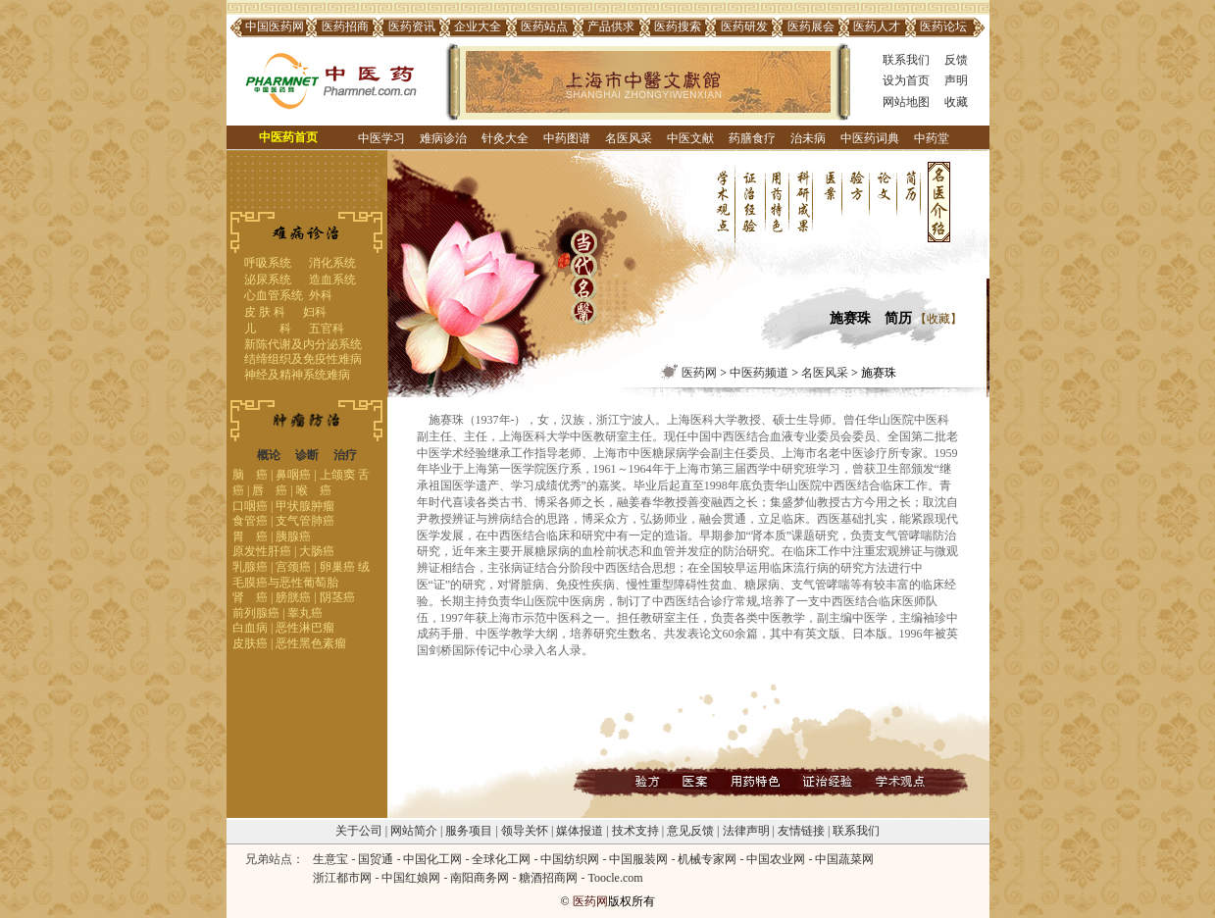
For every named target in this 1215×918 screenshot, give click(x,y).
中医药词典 (869, 138)
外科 (320, 295)
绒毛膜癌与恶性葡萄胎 (301, 574)
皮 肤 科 (264, 312)
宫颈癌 (293, 567)
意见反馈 (690, 831)
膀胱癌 (293, 597)
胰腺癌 (293, 536)
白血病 (250, 628)
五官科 (326, 328)
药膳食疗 (752, 138)
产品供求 (610, 26)
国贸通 (375, 859)
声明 (956, 80)
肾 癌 (250, 597)
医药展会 (811, 26)
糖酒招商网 (548, 878)
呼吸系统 (267, 263)
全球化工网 (501, 859)
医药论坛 (943, 26)
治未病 (808, 138)
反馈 (956, 60)
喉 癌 (313, 490)
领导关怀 (524, 831)
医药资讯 (411, 26)
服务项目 (468, 831)
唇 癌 (269, 490)
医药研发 (744, 26)
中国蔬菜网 (844, 859)
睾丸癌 (305, 613)
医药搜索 (677, 26)
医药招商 (345, 26)
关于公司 (358, 831)
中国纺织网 (569, 859)
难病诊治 (443, 138)
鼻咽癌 (293, 475)
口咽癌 (250, 506)
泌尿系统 (267, 279)
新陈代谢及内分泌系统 (303, 344)
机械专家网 (707, 859)
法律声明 (746, 831)
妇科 (315, 312)
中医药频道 (759, 373)
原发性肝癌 (261, 551)
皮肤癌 (250, 643)
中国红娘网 (410, 878)
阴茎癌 (337, 597)
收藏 (956, 102)
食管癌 (250, 521)
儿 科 (267, 328)
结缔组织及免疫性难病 (303, 359)
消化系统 (332, 263)
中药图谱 (566, 138)
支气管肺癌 (305, 521)
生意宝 (330, 859)
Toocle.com (614, 878)
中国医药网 (274, 26)
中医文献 (690, 138)
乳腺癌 (250, 567)
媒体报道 (579, 831)
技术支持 (635, 831)
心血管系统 (273, 295)
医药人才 (876, 26)
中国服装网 (638, 859)
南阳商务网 (479, 878)
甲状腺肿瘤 (305, 506)
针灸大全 (505, 138)
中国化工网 (432, 859)
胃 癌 (250, 536)
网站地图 (906, 102)
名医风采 (628, 138)
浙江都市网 (342, 878)
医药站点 (544, 26)
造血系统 (332, 279)
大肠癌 (316, 551)
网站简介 (413, 831)
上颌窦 (337, 475)
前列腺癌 (255, 613)
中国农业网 (775, 859)
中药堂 (931, 138)
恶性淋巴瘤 (305, 628)
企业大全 (477, 26)
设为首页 (906, 80)
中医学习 (381, 138)
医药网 (699, 373)
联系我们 (906, 60)
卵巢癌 (337, 567)
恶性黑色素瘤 (311, 643)
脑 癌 (250, 475)
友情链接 (801, 831)
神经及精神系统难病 (297, 375)
